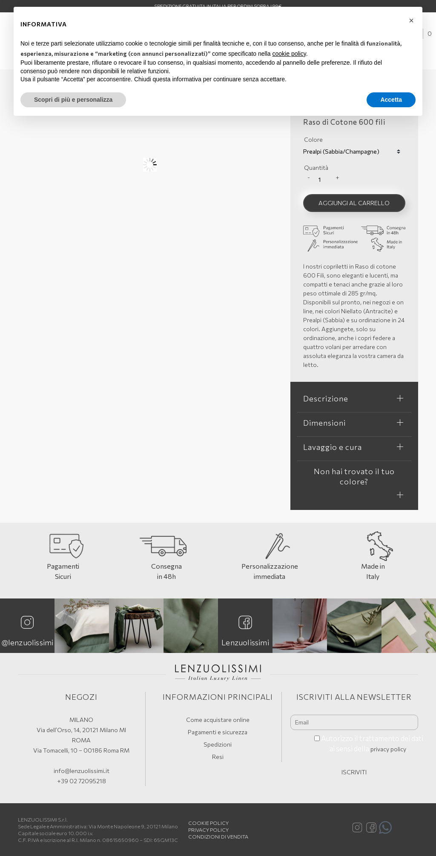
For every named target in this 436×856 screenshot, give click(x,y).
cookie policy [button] (289, 53)
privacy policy (388, 749)
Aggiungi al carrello (354, 202)
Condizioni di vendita (218, 836)
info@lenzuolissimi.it (81, 770)
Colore (313, 139)
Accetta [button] (391, 99)
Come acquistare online (218, 719)
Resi (218, 756)
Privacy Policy (208, 830)
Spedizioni (218, 744)
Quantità (316, 167)
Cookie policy (208, 823)
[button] (411, 20)
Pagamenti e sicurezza (217, 732)
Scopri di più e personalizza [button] (73, 99)
